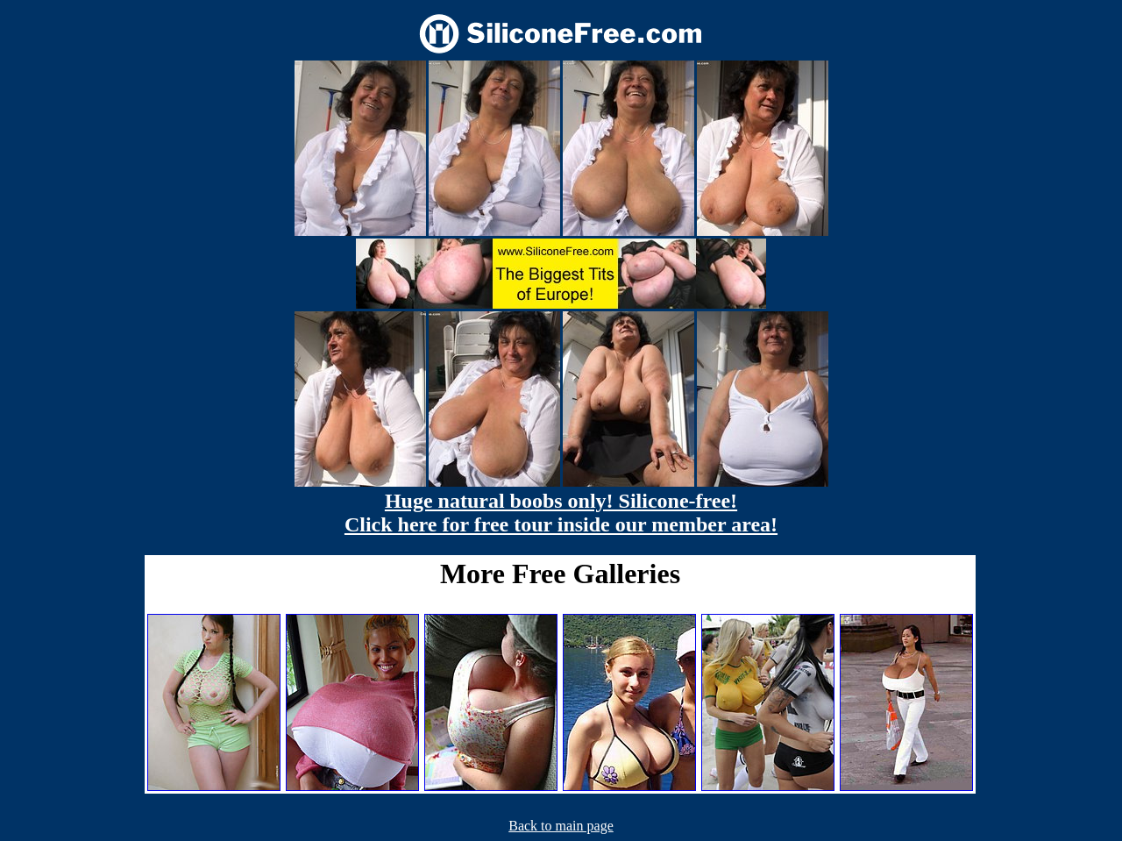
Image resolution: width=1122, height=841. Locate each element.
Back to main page (561, 825)
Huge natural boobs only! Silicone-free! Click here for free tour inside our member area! (561, 512)
